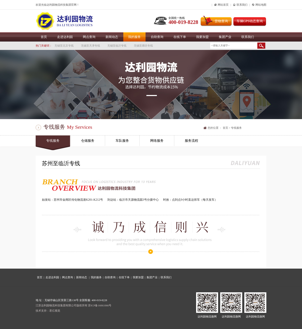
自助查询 (157, 37)
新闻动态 (111, 37)
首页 (44, 37)
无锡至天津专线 (90, 45)
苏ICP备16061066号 (99, 305)
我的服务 (134, 37)
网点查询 (89, 37)
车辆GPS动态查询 (250, 21)
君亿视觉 (54, 310)
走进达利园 (65, 37)
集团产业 (225, 37)
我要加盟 (202, 37)
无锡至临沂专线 (116, 45)
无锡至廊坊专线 (143, 45)
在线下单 (179, 37)
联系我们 (247, 37)
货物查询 (221, 21)
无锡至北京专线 (64, 45)
